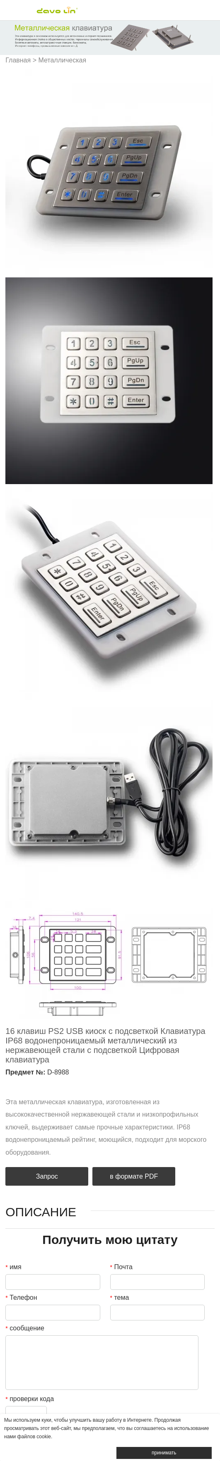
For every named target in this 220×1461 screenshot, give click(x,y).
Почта (121, 1266)
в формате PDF (134, 1176)
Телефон (21, 1297)
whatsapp (80, 1084)
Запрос (47, 1176)
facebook (9, 1084)
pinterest (52, 1084)
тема (119, 1297)
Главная (18, 60)
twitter (38, 1084)
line (66, 1084)
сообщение (24, 1328)
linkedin (23, 1084)
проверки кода (29, 1398)
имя (13, 1266)
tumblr (94, 1084)
